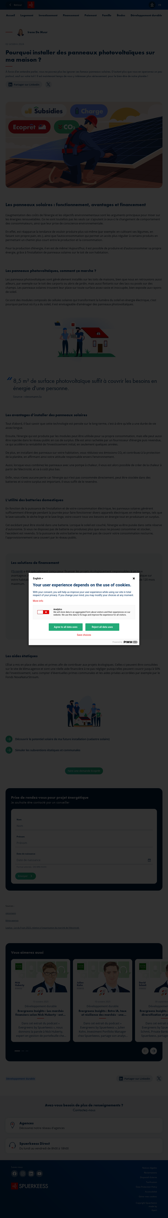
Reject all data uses (102, 627)
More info (38, 600)
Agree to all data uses (65, 627)
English (38, 578)
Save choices (84, 635)
